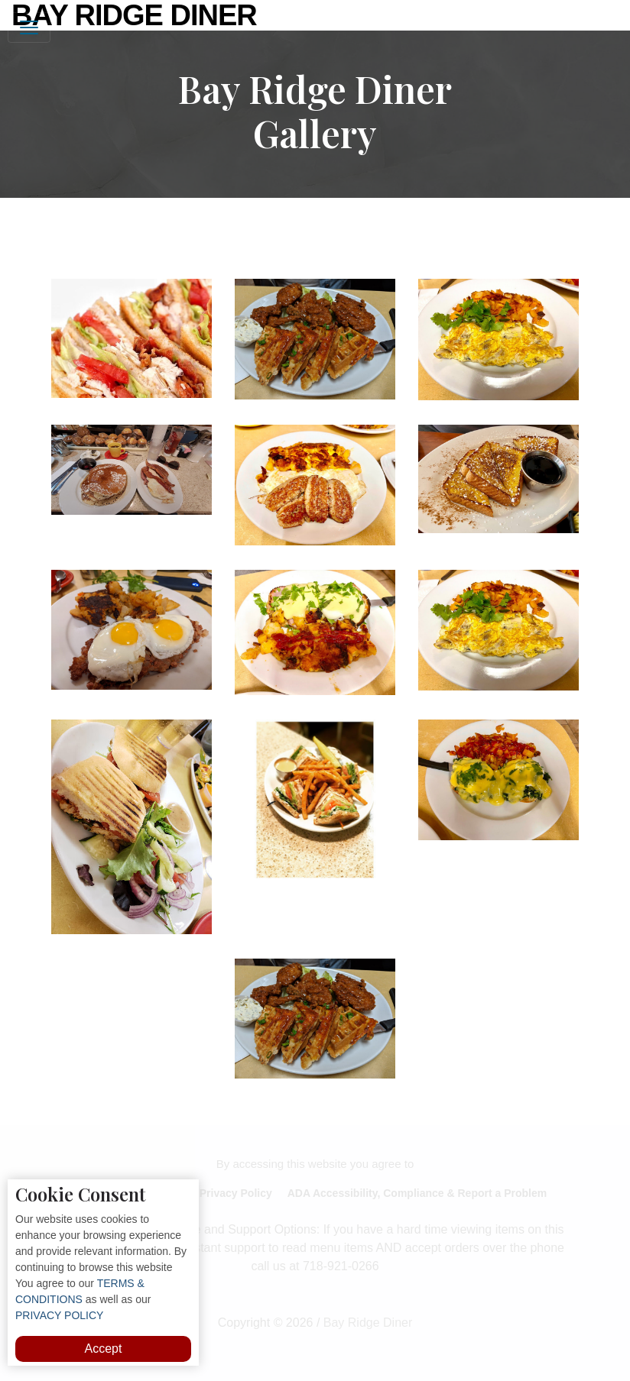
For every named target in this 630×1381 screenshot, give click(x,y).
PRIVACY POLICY (59, 1315)
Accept (103, 1348)
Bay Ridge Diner (134, 15)
